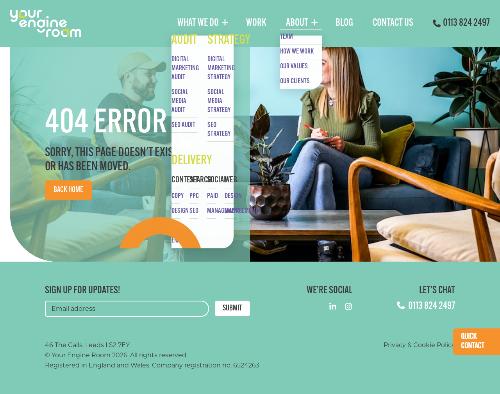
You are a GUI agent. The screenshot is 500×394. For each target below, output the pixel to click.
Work (256, 23)
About (297, 23)
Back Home (68, 190)
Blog (344, 23)
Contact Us (393, 23)
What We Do (198, 23)
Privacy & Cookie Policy (419, 345)
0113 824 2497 (461, 23)
